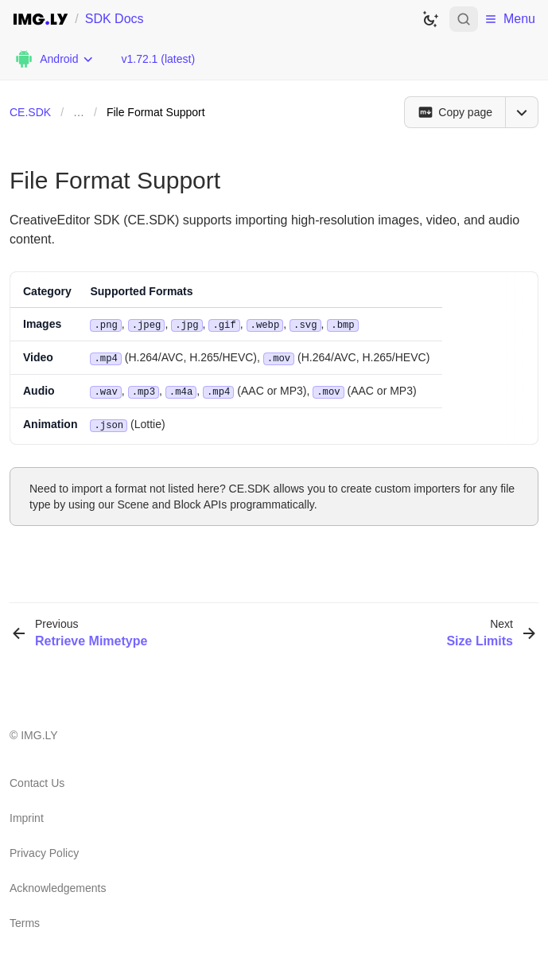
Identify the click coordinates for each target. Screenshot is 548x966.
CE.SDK (30, 112)
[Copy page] (454, 112)
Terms (25, 919)
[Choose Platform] (54, 59)
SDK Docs (114, 18)
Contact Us (37, 779)
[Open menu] (521, 112)
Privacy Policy (44, 849)
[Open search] (463, 19)
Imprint (27, 814)
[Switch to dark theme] (430, 19)
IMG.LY (39, 732)
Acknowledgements (58, 884)
